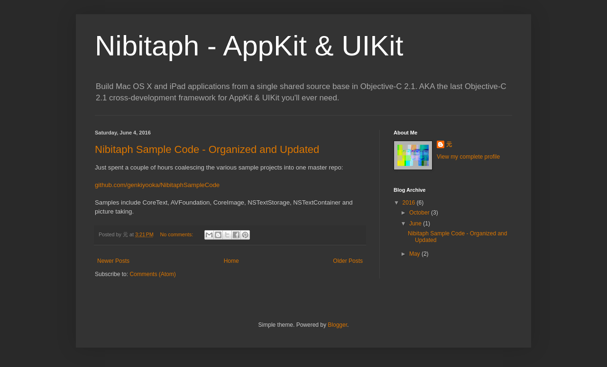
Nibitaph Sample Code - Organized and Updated (207, 149)
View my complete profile (468, 156)
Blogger (337, 325)
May (415, 254)
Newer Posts (113, 261)
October (420, 212)
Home (231, 261)
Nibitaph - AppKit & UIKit (249, 46)
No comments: (177, 234)
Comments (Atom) (152, 274)
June (416, 223)
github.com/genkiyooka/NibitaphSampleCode (157, 184)
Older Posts (348, 261)
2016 (410, 202)
